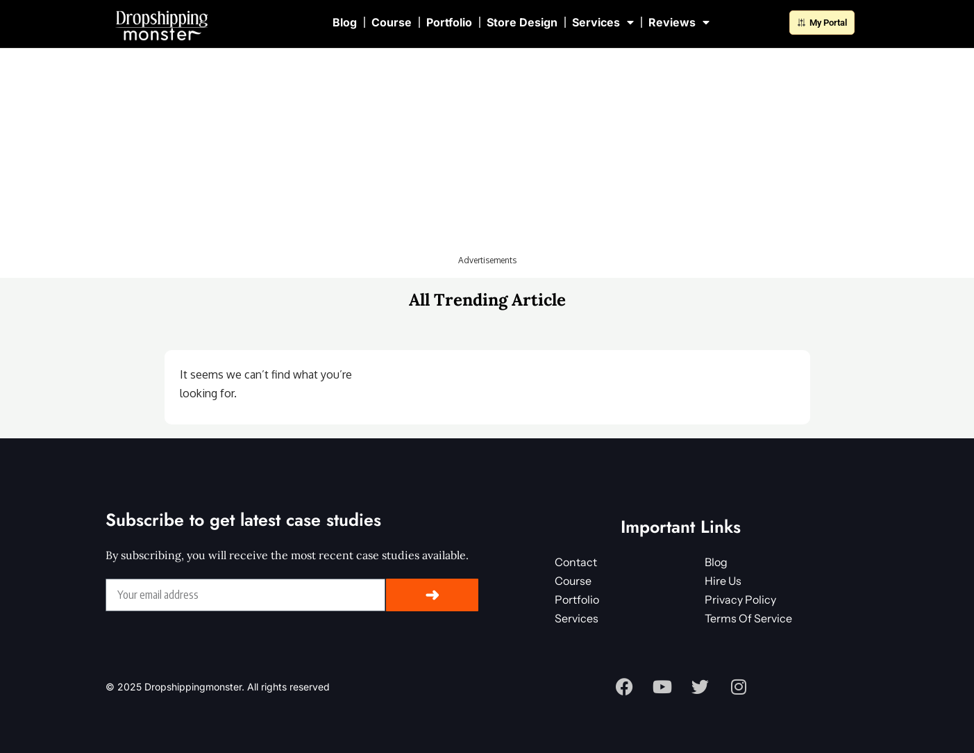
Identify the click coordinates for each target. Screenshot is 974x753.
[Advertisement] (487, 156)
